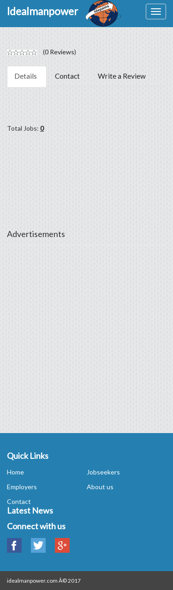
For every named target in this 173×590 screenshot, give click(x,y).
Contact (67, 76)
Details (25, 76)
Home (15, 472)
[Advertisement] (86, 337)
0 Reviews (59, 52)
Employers (22, 487)
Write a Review (122, 76)
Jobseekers (103, 472)
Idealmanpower (42, 11)
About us (100, 487)
